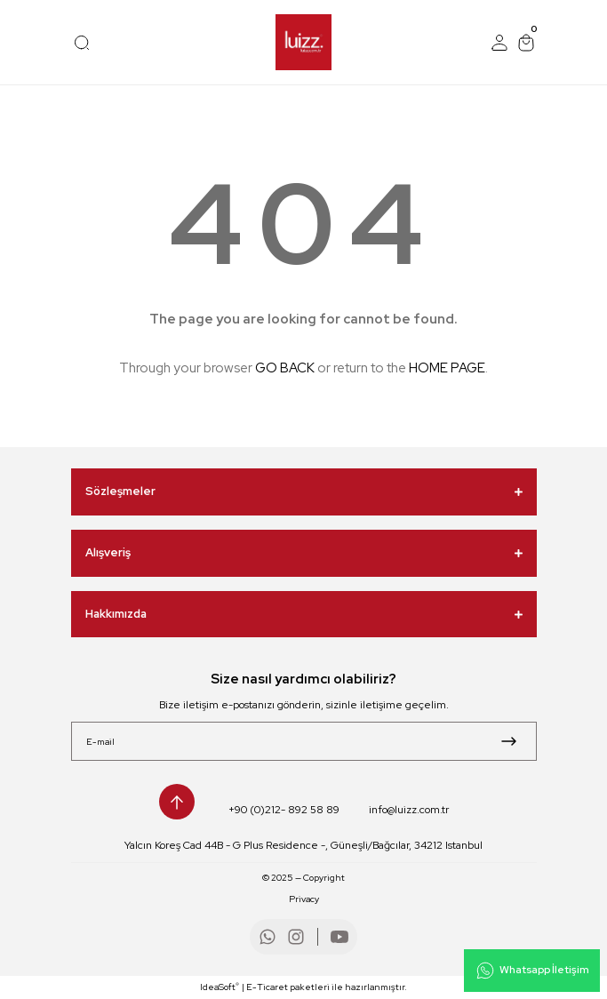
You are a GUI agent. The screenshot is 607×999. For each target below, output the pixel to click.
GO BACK (285, 368)
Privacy (304, 899)
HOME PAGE (447, 368)
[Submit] (509, 741)
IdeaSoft (219, 986)
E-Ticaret (267, 987)
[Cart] (526, 42)
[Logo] (303, 42)
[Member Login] (499, 42)
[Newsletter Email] (304, 741)
